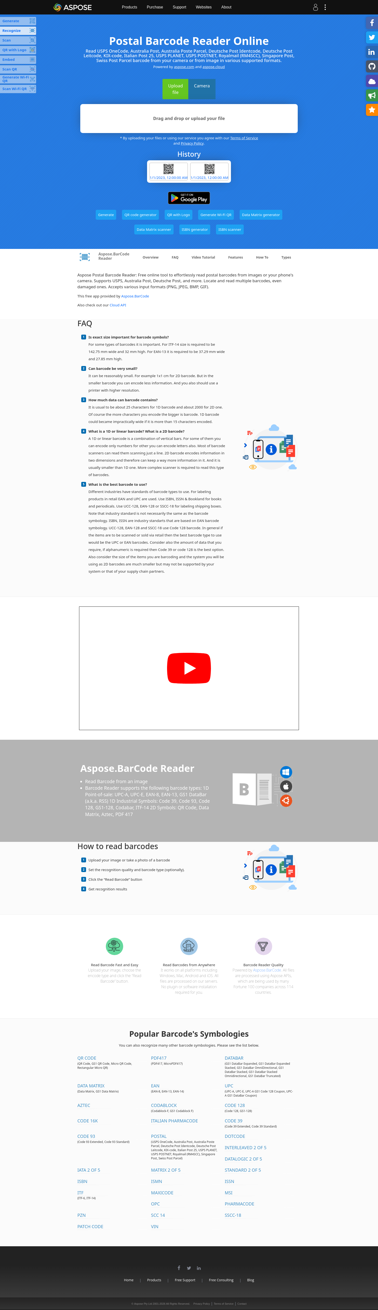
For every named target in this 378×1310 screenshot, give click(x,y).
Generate (106, 214)
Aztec (83, 1105)
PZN (81, 1215)
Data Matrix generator (261, 214)
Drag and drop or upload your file (189, 118)
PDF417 (159, 1058)
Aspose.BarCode (135, 296)
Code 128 (235, 1105)
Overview (151, 257)
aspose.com (184, 66)
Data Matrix (90, 1086)
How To (262, 257)
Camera (202, 86)
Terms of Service (244, 137)
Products (130, 7)
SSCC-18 (233, 1215)
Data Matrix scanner (154, 229)
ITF (80, 1193)
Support (180, 7)
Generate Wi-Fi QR (216, 214)
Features (235, 257)
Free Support (185, 1280)
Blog (251, 1280)
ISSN (229, 1181)
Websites (205, 7)
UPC (229, 1086)
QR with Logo (178, 214)
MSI (228, 1193)
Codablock (164, 1105)
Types (286, 257)
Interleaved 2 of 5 (245, 1147)
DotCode (235, 1136)
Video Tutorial (203, 257)
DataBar (234, 1058)
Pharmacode (239, 1204)
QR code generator (140, 214)
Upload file (175, 89)
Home (128, 1280)
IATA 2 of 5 (88, 1170)
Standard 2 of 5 (243, 1170)
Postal (159, 1136)
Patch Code (90, 1226)
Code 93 (86, 1136)
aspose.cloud (213, 66)
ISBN (82, 1181)
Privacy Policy (192, 143)
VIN (155, 1226)
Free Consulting (221, 1280)
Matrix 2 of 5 (166, 1170)
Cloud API (118, 305)
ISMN (156, 1181)
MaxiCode (162, 1193)
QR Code (86, 1058)
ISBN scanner (229, 229)
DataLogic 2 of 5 (243, 1159)
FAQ (175, 257)
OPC (155, 1204)
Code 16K (87, 1121)
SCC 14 (158, 1215)
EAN (155, 1086)
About (227, 7)
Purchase (156, 7)
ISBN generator (195, 229)
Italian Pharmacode (174, 1121)
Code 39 (234, 1121)
